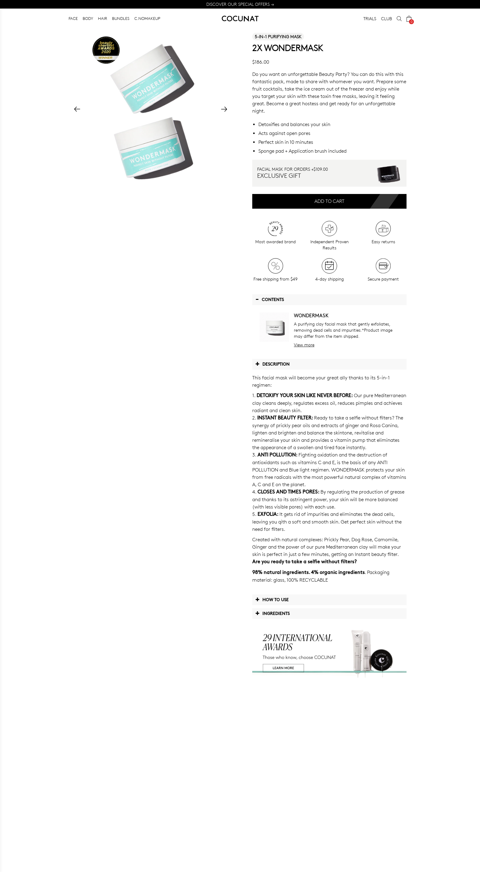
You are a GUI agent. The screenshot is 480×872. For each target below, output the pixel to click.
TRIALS (369, 18)
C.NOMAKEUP (147, 18)
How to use (272, 599)
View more (304, 344)
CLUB (386, 18)
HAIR (102, 18)
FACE (73, 18)
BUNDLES (120, 18)
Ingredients (272, 613)
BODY (88, 18)
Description (272, 363)
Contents (269, 299)
